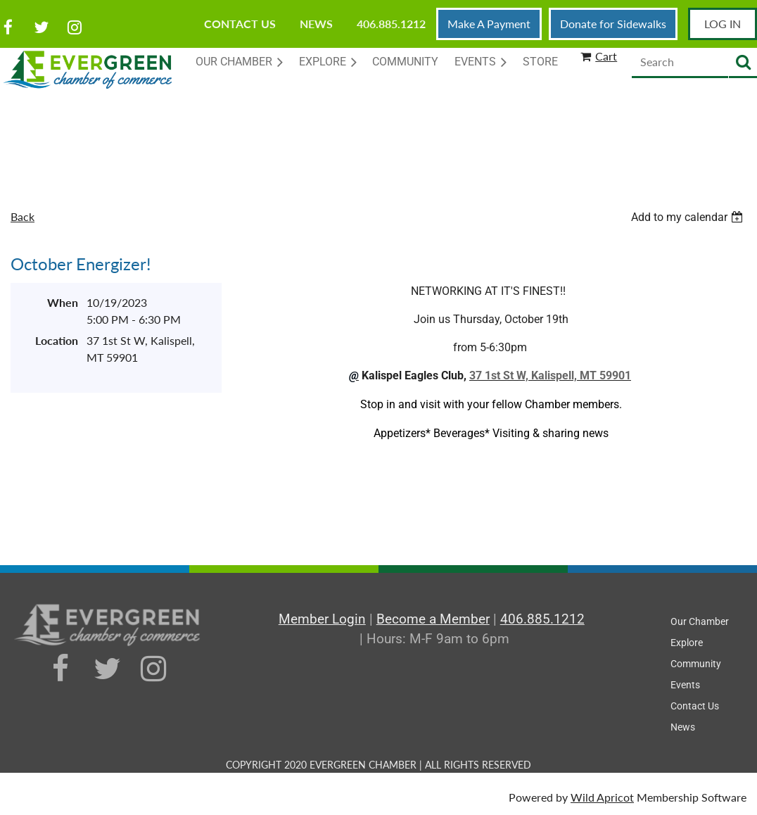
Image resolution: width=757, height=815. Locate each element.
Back (22, 216)
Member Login (322, 619)
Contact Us (240, 23)
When (62, 302)
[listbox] (688, 217)
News (316, 23)
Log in (722, 23)
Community (695, 663)
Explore (686, 642)
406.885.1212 (391, 23)
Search (743, 63)
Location (56, 340)
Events (685, 684)
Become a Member (433, 619)
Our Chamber (699, 621)
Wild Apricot (602, 797)
